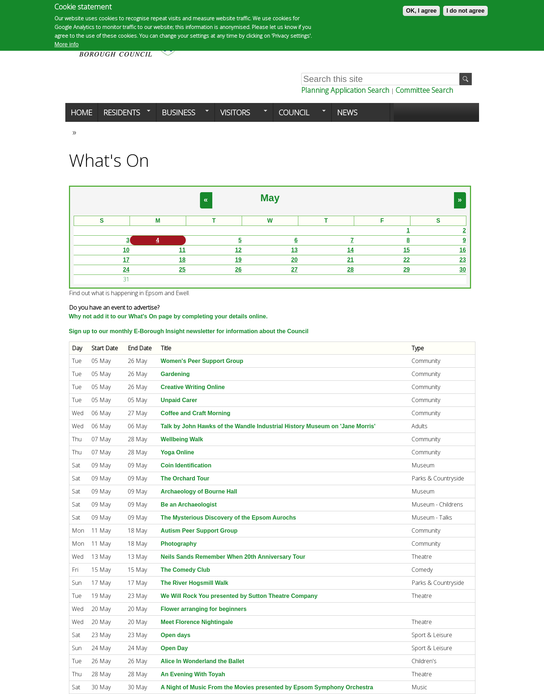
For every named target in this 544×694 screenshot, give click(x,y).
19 (238, 260)
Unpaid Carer (179, 400)
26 (238, 270)
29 (406, 270)
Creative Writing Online (193, 387)
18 (182, 260)
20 (294, 260)
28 (350, 270)
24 (126, 270)
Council (299, 114)
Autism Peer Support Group (199, 531)
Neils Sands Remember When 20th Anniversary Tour (233, 557)
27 (294, 270)
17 (126, 260)
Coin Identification (186, 465)
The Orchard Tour (185, 478)
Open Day (174, 648)
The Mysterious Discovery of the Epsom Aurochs (228, 518)
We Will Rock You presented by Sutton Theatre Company (239, 596)
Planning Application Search (345, 90)
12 (238, 250)
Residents (124, 114)
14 (350, 250)
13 (294, 250)
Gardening (175, 374)
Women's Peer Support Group (202, 361)
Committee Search (424, 90)
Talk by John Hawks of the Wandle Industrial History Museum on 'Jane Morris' (268, 426)
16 (462, 250)
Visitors (241, 114)
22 (406, 260)
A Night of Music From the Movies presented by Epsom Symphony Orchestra (267, 687)
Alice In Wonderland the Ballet (202, 661)
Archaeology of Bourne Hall (199, 491)
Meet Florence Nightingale (197, 622)
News (347, 112)
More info (66, 44)
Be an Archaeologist (189, 504)
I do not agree (465, 11)
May (269, 197)
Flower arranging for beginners (203, 609)
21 (350, 260)
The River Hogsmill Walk (194, 583)
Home (81, 112)
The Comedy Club (185, 570)
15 (406, 250)
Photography (179, 544)
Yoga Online (177, 452)
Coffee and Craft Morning (195, 413)
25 (182, 270)
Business (182, 114)
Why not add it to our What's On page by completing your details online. (168, 316)
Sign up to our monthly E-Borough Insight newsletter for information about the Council (188, 331)
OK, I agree (421, 11)
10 (126, 250)
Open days (176, 635)
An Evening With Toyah (193, 674)
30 (462, 270)
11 (182, 250)
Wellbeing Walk (182, 439)
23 (462, 260)
